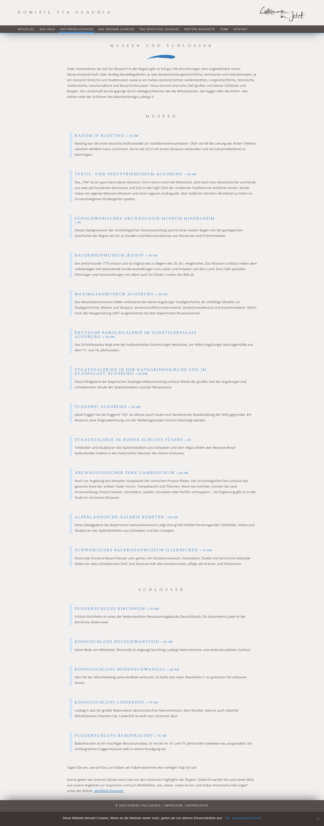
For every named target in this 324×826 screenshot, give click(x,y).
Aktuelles (26, 29)
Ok (227, 818)
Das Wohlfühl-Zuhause (159, 29)
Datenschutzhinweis (246, 818)
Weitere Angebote (200, 29)
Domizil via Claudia (65, 12)
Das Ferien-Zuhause (76, 29)
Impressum (174, 805)
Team (224, 29)
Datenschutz (197, 805)
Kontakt (240, 29)
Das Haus (47, 29)
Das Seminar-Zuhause (116, 29)
